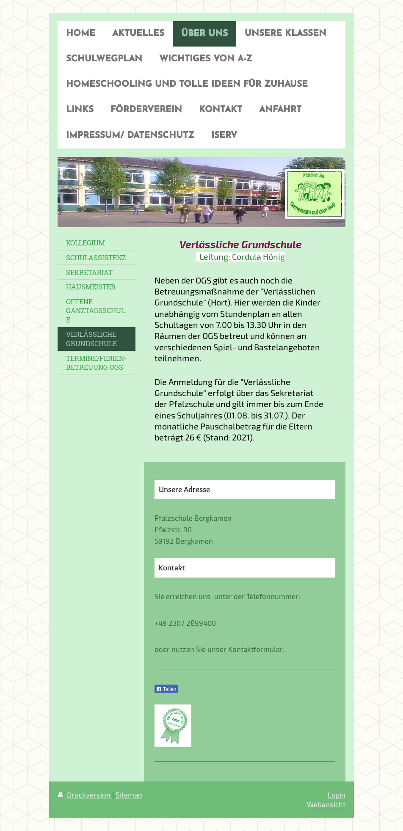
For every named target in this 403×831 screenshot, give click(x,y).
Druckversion (85, 794)
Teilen (166, 689)
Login (336, 794)
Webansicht (326, 804)
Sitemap (129, 794)
